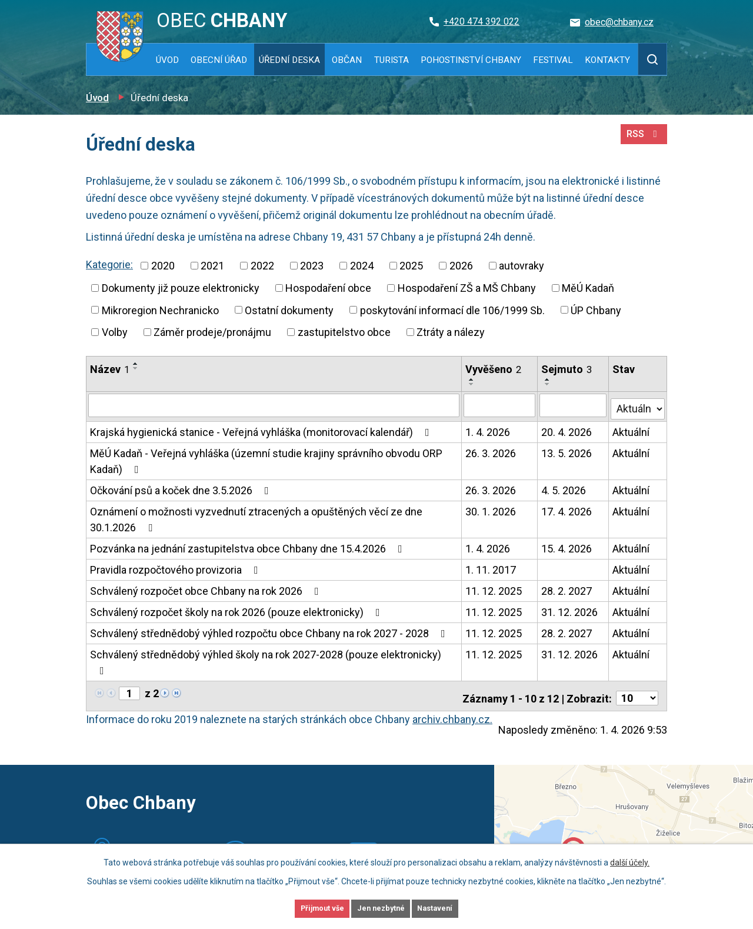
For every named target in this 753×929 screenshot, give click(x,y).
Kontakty (607, 60)
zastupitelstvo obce (344, 332)
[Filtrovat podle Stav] (638, 404)
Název (109, 369)
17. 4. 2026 (567, 508)
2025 (411, 265)
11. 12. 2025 (494, 587)
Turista (391, 60)
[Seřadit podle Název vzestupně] (135, 363)
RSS (641, 140)
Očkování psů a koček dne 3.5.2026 (182, 487)
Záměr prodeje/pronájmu (212, 332)
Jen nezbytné (381, 907)
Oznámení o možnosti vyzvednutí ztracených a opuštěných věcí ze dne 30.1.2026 (256, 516)
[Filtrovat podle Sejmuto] (574, 405)
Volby (115, 332)
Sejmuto (567, 369)
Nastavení (453, 907)
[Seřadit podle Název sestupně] (135, 368)
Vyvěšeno (494, 369)
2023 (312, 265)
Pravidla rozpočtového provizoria (176, 566)
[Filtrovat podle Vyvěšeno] (500, 405)
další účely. (629, 860)
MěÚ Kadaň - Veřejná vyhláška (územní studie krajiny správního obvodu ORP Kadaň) (266, 458)
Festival (553, 60)
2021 (212, 265)
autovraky (521, 265)
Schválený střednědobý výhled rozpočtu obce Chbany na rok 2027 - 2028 (270, 630)
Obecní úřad (219, 60)
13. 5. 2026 (567, 450)
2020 (163, 265)
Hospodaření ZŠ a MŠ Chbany (467, 288)
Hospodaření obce (328, 288)
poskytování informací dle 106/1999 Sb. (452, 310)
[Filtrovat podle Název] (274, 405)
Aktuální (631, 428)
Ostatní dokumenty (289, 310)
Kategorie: (109, 264)
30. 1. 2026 (491, 508)
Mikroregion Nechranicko (160, 310)
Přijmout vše (305, 907)
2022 (262, 265)
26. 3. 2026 (491, 450)
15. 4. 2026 (567, 545)
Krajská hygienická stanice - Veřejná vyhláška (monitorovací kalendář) (262, 428)
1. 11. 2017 (491, 566)
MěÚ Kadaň (588, 288)
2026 (461, 265)
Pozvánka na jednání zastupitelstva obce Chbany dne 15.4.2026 (248, 545)
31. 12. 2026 (570, 608)
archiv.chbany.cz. (452, 711)
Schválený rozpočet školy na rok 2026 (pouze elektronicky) (237, 608)
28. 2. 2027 (567, 587)
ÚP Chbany (596, 310)
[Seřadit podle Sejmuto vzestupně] (548, 379)
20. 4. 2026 (567, 428)
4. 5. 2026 (564, 487)
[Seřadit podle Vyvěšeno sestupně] (472, 384)
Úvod (167, 60)
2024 (362, 265)
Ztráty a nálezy (451, 332)
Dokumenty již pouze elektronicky (180, 288)
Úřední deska (289, 60)
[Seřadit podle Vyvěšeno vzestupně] (472, 379)
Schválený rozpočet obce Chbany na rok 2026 (207, 587)
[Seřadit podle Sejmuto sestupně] (548, 384)
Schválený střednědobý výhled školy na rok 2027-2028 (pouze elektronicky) (265, 658)
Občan (347, 60)
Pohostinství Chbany (471, 60)
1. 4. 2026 (488, 428)
